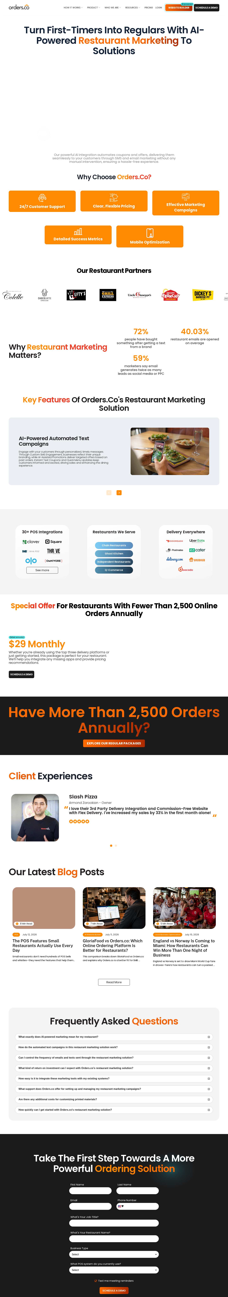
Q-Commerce (114, 570)
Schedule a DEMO (206, 7)
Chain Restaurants (114, 545)
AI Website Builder (93, 934)
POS (16, 934)
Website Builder (178, 7)
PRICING (149, 7)
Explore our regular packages (114, 743)
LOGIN (158, 7)
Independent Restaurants (113, 562)
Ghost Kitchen (114, 553)
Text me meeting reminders (114, 1280)
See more (42, 570)
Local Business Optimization (167, 934)
